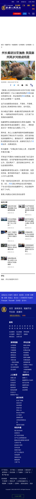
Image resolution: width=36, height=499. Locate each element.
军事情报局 (26, 360)
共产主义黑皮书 (19, 452)
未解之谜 (13, 377)
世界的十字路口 (28, 364)
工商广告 (17, 462)
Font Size (26, 85)
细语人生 (26, 372)
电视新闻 (14, 45)
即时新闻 (26, 332)
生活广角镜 (19, 400)
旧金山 (10, 298)
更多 (31, 483)
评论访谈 (26, 342)
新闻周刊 (13, 357)
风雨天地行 (17, 450)
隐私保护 (28, 470)
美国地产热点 (14, 394)
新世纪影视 (24, 483)
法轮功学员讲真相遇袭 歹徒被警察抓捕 (12, 208)
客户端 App (5, 474)
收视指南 (20, 470)
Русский (11, 300)
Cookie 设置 (18, 496)
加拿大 (16, 295)
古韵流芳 (13, 382)
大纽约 (10, 295)
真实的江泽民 (18, 445)
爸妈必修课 (13, 390)
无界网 (17, 483)
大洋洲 (27, 295)
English (30, 298)
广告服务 (20, 472)
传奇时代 (17, 433)
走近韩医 (25, 390)
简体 (33, 2)
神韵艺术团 (13, 478)
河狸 (28, 93)
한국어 (24, 300)
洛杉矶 (21, 295)
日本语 (18, 300)
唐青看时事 (26, 362)
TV (25, 13)
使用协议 (4, 472)
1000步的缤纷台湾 (21, 421)
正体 (30, 2)
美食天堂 (19, 408)
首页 (2, 45)
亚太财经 (13, 369)
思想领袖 (26, 355)
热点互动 (26, 348)
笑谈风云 (13, 380)
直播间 (19, 312)
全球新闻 (21, 45)
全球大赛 (19, 336)
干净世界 (4, 481)
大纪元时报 (22, 478)
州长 (23, 96)
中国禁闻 (13, 350)
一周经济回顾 (15, 362)
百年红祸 (17, 447)
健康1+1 (24, 377)
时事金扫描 (26, 350)
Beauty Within (20, 412)
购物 (23, 315)
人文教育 (13, 375)
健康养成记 (25, 385)
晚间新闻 (13, 352)
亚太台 (16, 298)
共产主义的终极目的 (20, 438)
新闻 (11, 322)
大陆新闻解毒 (27, 369)
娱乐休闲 (19, 398)
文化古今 (13, 392)
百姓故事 (17, 455)
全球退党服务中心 (22, 481)
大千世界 (19, 415)
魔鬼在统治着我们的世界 (21, 440)
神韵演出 (11, 336)
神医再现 (25, 387)
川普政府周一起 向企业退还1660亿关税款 (29, 234)
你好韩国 (19, 405)
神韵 (13, 2)
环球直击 (13, 348)
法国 (5, 298)
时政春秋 (26, 352)
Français (4, 300)
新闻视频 (14, 342)
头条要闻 (11, 332)
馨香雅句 (13, 385)
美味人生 (19, 410)
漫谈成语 (13, 387)
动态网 (10, 483)
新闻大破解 (26, 357)
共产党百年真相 (19, 435)
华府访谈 (13, 360)
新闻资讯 (18, 308)
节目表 (12, 312)
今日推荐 (11, 334)
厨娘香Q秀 (19, 417)
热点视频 (19, 332)
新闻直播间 (17, 13)
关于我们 (12, 470)
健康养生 (25, 375)
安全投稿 (12, 472)
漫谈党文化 (17, 457)
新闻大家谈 (26, 345)
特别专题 (17, 428)
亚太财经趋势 (15, 367)
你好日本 (19, 403)
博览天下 (19, 334)
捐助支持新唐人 (15, 315)
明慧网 (4, 483)
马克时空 (26, 367)
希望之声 (12, 481)
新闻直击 (13, 355)
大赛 (17, 2)
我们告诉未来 (18, 430)
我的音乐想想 (20, 425)
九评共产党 (17, 442)
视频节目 (8, 45)
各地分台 (23, 2)
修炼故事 (17, 459)
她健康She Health (27, 380)
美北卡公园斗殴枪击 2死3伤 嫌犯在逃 (12, 247)
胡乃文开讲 (25, 382)
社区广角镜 (14, 364)
